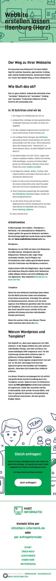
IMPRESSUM (30, 574)
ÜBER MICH (28, 551)
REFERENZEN (28, 564)
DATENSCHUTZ (44, 574)
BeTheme (43, 137)
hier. (37, 323)
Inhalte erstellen (34, 167)
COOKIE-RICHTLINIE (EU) (17, 576)
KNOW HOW (28, 559)
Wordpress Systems (25, 194)
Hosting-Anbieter (25, 209)
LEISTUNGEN (28, 555)
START (28, 547)
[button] (5, 575)
